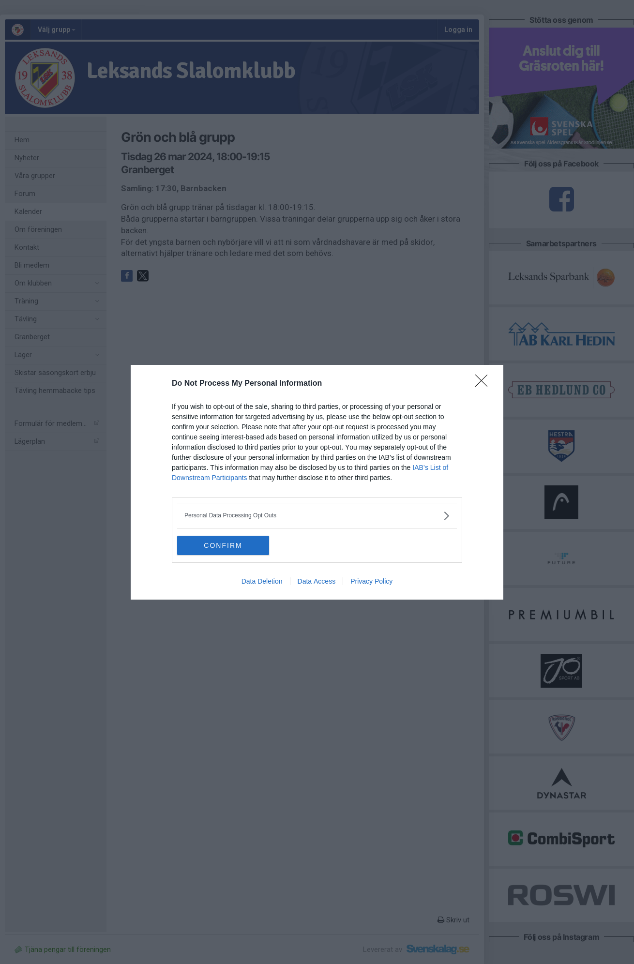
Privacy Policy (371, 581)
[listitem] (317, 516)
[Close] (484, 384)
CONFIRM (223, 545)
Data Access (317, 581)
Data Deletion (262, 581)
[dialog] (317, 482)
